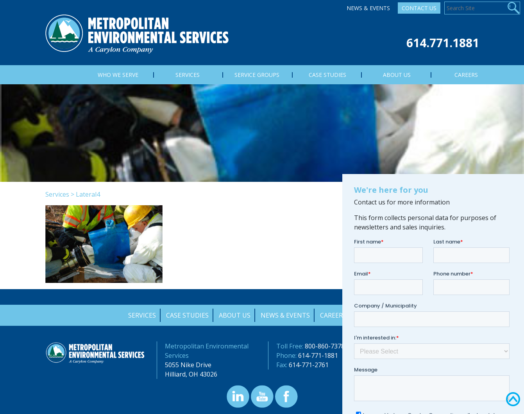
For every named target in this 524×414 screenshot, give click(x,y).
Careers (333, 315)
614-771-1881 (318, 355)
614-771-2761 (309, 365)
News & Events (368, 8)
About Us (234, 315)
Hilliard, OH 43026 (191, 374)
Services (57, 194)
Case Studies (187, 315)
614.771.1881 (442, 43)
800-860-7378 (325, 346)
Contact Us (419, 8)
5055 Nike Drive (188, 365)
